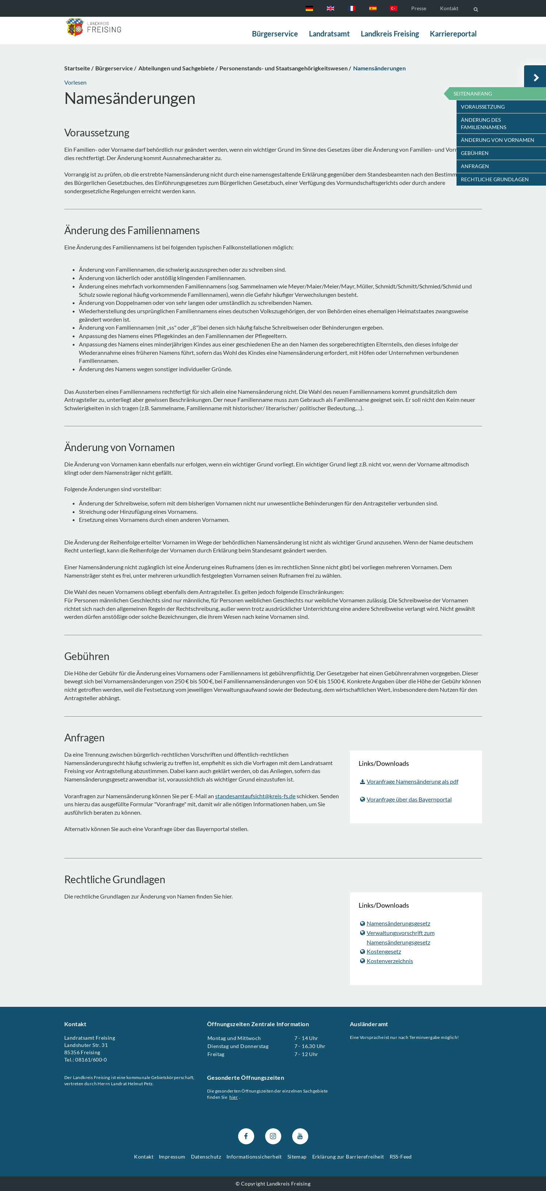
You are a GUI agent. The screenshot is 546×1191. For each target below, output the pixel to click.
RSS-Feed (401, 1156)
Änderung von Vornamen (497, 140)
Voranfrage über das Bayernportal (406, 798)
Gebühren (475, 153)
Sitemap (297, 1156)
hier (233, 1097)
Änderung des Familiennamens (483, 123)
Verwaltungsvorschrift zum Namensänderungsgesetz (397, 937)
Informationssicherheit (254, 1156)
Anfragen (475, 166)
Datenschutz (206, 1156)
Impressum (172, 1156)
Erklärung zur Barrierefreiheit (348, 1156)
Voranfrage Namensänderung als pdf (409, 781)
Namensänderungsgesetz (395, 923)
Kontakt (449, 8)
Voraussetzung (483, 107)
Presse (418, 8)
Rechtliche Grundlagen (495, 179)
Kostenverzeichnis (386, 960)
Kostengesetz (380, 951)
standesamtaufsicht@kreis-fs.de (255, 795)
